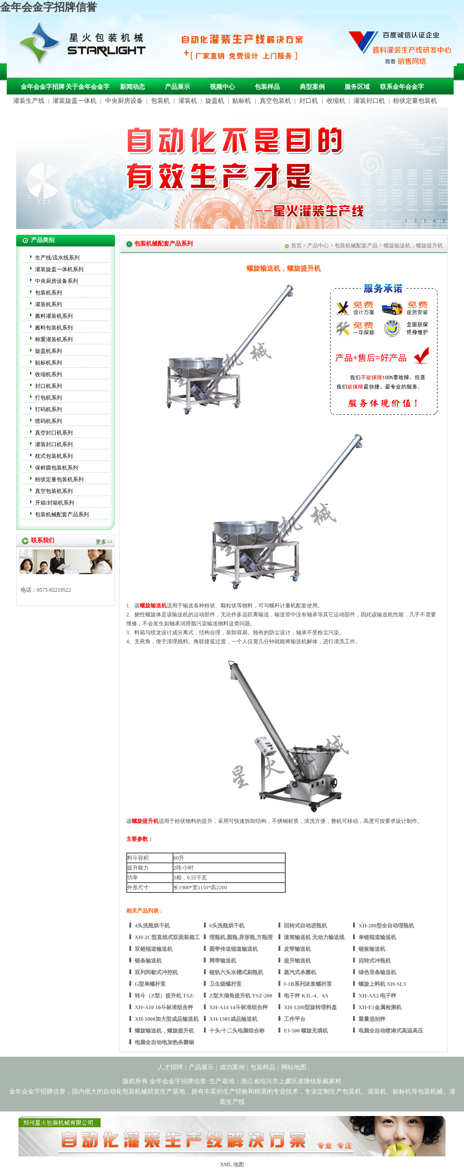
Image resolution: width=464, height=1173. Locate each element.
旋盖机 (214, 100)
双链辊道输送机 (153, 949)
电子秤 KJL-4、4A (306, 996)
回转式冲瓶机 (374, 961)
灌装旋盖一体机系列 (59, 269)
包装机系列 (48, 293)
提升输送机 (297, 961)
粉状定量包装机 (415, 100)
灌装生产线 (28, 100)
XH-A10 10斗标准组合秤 (164, 1007)
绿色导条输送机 (377, 972)
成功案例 (232, 1067)
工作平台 (294, 1019)
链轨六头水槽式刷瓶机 (236, 972)
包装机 (160, 100)
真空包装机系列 (54, 491)
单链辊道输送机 (377, 937)
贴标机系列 (48, 363)
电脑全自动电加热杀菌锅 (164, 1042)
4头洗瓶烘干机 (152, 926)
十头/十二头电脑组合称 (237, 1031)
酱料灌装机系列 (54, 316)
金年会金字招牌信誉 (48, 7)
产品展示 (177, 86)
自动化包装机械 (125, 1091)
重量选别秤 (371, 1019)
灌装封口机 (369, 100)
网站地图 (293, 1067)
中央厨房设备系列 (56, 281)
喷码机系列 (48, 421)
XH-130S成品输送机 (233, 1019)
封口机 (308, 100)
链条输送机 (148, 961)
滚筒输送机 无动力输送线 (314, 937)
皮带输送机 (297, 949)
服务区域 (357, 86)
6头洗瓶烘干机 (226, 926)
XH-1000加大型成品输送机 (167, 1019)
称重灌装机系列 (54, 339)
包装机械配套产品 (356, 245)
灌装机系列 (48, 304)
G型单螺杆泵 (150, 984)
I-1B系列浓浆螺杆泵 (308, 984)
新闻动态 (132, 86)
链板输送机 (371, 949)
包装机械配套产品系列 (62, 514)
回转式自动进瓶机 (305, 926)
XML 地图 (232, 1164)
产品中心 (318, 245)
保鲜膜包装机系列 (56, 468)
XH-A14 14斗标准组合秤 (238, 1007)
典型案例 (312, 86)
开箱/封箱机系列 (54, 503)
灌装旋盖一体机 (75, 100)
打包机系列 (48, 398)
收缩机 (336, 100)
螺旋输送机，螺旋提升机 (164, 1031)
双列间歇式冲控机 (156, 972)
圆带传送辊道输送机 (233, 949)
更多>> (104, 542)
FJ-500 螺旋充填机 (306, 1031)
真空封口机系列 (54, 433)
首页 (296, 245)
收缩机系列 (48, 374)
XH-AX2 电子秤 (377, 996)
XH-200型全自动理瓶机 (386, 926)
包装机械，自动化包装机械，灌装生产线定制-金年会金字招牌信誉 (86, 45)
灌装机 (187, 100)
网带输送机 (222, 961)
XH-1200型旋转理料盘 (310, 1007)
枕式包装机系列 (54, 456)
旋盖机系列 (48, 351)
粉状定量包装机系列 (59, 479)
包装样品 (267, 86)
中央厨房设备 (124, 100)
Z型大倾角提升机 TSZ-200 (240, 996)
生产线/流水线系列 (57, 258)
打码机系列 (48, 409)
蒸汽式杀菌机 (300, 972)
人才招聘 (170, 1067)
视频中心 (222, 86)
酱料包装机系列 (54, 328)
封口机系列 (48, 386)
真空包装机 (275, 100)
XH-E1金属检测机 (380, 1007)
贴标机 (241, 100)
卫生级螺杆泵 (225, 984)
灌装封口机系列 (54, 444)
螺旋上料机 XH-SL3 (382, 984)
